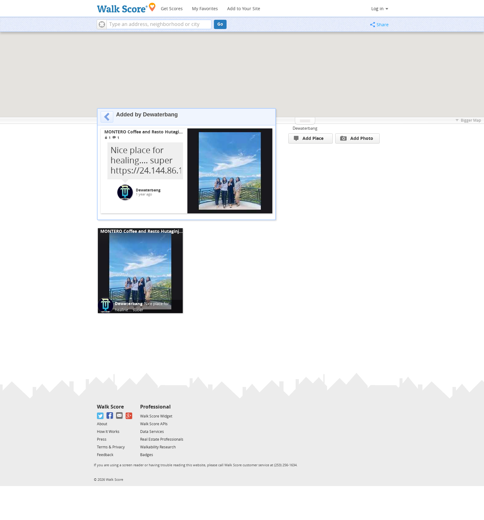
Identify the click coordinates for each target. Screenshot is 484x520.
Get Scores (172, 8)
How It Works (108, 432)
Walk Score (110, 407)
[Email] (119, 415)
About (102, 424)
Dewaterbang (148, 190)
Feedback (105, 455)
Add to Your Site (243, 8)
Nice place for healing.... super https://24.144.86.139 (142, 309)
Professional (155, 407)
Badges (146, 455)
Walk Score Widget (156, 416)
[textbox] (159, 24)
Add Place (308, 138)
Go (220, 24)
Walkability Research (158, 447)
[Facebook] (110, 415)
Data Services (152, 432)
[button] (102, 24)
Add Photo (356, 138)
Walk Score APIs (154, 424)
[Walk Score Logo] (126, 7)
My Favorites (205, 8)
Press (101, 439)
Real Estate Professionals (161, 439)
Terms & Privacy (111, 447)
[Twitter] (100, 415)
